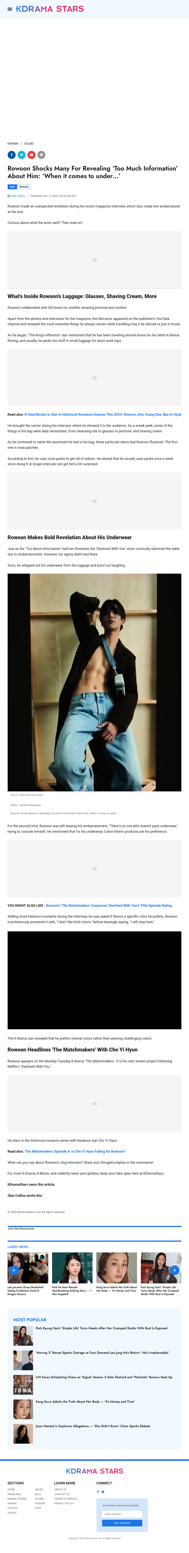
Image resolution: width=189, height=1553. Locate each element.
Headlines (14, 1494)
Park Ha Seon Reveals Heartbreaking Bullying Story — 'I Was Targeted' (71, 1290)
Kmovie (12, 1503)
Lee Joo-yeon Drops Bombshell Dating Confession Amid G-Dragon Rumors (25, 1290)
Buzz (38, 1494)
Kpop (38, 1507)
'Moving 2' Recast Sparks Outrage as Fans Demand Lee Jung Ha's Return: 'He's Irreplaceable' (102, 1352)
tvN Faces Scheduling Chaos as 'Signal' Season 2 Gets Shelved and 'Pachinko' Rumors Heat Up (104, 1377)
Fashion (40, 1503)
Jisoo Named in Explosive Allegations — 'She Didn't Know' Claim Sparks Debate (93, 1426)
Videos (12, 1512)
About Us (60, 1489)
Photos (13, 1507)
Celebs (39, 1498)
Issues (39, 1489)
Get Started (122, 1523)
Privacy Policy (64, 1503)
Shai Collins (18, 196)
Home (11, 1489)
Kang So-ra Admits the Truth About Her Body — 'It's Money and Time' (116, 1289)
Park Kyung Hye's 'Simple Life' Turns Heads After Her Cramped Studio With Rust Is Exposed (160, 1290)
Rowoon (24, 186)
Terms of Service (65, 1498)
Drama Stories (17, 1498)
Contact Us (62, 1494)
